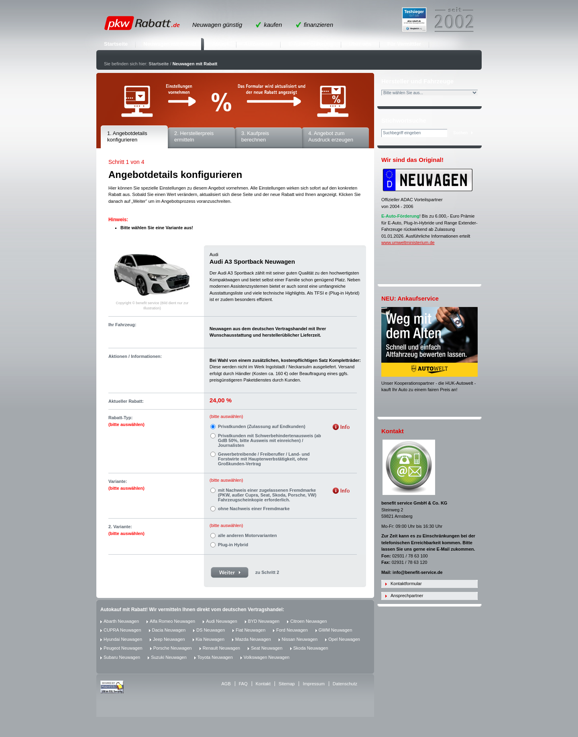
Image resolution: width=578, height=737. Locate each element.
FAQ (243, 683)
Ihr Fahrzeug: (122, 324)
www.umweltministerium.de (408, 242)
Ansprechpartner (407, 595)
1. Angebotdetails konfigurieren (127, 136)
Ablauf (220, 44)
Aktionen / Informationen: (135, 356)
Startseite (116, 44)
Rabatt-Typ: (126, 421)
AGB (226, 683)
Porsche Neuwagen (172, 648)
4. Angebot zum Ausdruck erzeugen (330, 136)
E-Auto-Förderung (310, 44)
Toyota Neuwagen (215, 657)
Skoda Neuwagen (310, 648)
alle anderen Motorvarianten (247, 535)
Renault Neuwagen (221, 648)
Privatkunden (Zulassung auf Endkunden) (261, 426)
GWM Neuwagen (335, 630)
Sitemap (287, 683)
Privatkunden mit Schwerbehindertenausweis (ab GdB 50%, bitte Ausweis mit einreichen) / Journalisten (269, 440)
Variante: (126, 485)
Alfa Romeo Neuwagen (172, 621)
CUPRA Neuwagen (122, 630)
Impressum (313, 683)
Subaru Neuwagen (122, 657)
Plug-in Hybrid (233, 544)
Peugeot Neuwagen (123, 648)
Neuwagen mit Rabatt (169, 44)
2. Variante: (126, 530)
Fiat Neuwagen (250, 630)
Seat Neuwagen (266, 648)
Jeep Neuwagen (169, 639)
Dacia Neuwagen (169, 630)
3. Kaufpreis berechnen (255, 136)
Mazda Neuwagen (253, 639)
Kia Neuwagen (210, 639)
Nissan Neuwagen (299, 639)
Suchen (460, 133)
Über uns (360, 44)
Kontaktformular (406, 583)
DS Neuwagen (210, 630)
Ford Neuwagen (291, 630)
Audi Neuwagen (221, 621)
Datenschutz (345, 683)
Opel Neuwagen (344, 639)
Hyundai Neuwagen (123, 639)
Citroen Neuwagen (308, 621)
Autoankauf (258, 44)
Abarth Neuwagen (121, 621)
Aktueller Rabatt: (126, 401)
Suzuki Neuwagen (169, 657)
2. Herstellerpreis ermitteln (194, 136)
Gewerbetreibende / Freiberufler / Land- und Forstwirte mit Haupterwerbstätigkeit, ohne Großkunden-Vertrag (264, 459)
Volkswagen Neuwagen (266, 657)
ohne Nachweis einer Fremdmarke (254, 508)
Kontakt (263, 683)
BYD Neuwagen (263, 621)
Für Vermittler (404, 44)
